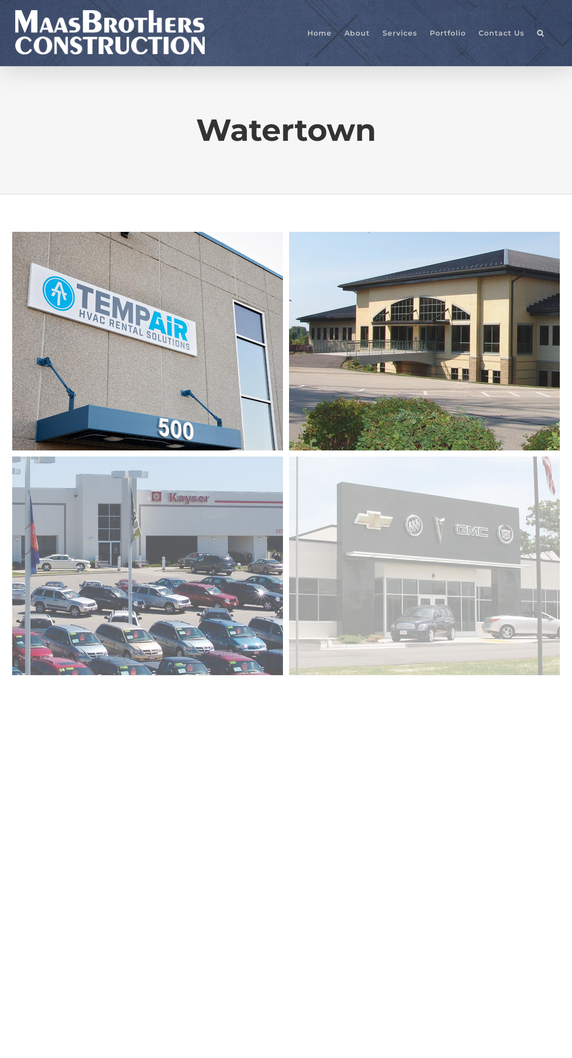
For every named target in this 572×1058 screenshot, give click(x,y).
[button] (540, 33)
